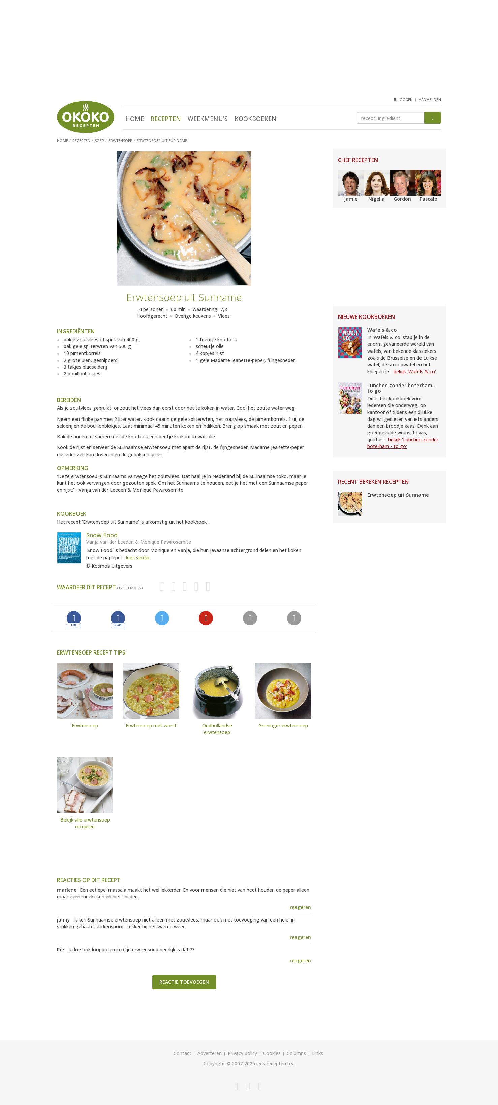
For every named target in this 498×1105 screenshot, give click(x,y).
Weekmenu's (208, 118)
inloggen (403, 99)
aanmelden (430, 99)
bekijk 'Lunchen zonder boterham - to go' (402, 442)
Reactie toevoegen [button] (184, 982)
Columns (296, 1053)
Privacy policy (242, 1053)
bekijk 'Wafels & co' (415, 371)
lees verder (138, 557)
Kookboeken (256, 118)
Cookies (272, 1053)
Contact (182, 1053)
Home (134, 118)
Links (317, 1053)
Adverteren (209, 1053)
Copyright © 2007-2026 (229, 1063)
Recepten (166, 118)
